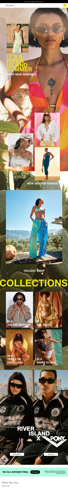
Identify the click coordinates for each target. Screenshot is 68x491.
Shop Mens (51, 454)
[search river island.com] (57, 5)
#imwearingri (6, 486)
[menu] (3, 5)
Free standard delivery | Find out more (33, 1)
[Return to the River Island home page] (11, 5)
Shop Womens (17, 454)
